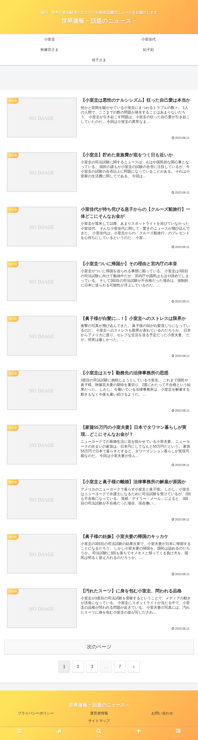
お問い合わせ (162, 716)
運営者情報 (99, 716)
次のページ (99, 649)
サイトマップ (99, 723)
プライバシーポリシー (36, 716)
